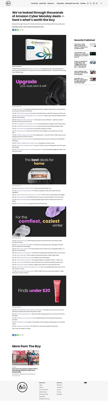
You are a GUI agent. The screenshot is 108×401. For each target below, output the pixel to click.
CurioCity (34, 3)
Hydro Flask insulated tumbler (25, 145)
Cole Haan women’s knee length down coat (28, 267)
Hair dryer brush (21, 131)
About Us (50, 3)
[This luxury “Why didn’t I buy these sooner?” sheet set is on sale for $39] (93, 45)
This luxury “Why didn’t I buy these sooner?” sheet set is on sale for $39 (81, 46)
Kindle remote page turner (24, 314)
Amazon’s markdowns (34, 68)
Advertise (42, 3)
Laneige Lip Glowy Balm (23, 326)
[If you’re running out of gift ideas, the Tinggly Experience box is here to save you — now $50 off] (93, 62)
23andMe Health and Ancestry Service (27, 126)
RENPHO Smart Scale (22, 139)
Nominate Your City (72, 3)
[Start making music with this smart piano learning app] (93, 72)
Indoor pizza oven (21, 197)
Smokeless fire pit (22, 240)
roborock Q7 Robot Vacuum (24, 190)
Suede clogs (20, 262)
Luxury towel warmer (22, 203)
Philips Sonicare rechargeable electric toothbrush (30, 115)
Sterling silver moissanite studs (25, 318)
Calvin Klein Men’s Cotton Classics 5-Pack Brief (29, 310)
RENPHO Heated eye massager (25, 257)
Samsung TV (20, 109)
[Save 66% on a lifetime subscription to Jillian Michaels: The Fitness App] (93, 79)
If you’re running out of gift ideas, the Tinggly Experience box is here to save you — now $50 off (80, 64)
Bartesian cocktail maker (23, 199)
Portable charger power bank (24, 135)
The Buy (83, 3)
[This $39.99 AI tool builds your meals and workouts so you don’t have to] (93, 53)
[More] (54, 3)
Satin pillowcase (21, 322)
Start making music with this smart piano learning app (81, 72)
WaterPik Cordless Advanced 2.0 (25, 119)
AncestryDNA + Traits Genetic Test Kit (27, 123)
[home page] (8, 3)
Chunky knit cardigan (22, 264)
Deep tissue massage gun (24, 252)
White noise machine (22, 248)
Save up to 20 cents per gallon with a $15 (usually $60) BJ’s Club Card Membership (25, 370)
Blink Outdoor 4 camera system (25, 188)
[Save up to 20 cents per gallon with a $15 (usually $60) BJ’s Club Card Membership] (25, 357)
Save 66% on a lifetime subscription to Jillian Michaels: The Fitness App (81, 81)
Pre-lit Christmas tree (22, 244)
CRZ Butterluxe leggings (23, 113)
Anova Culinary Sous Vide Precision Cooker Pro (29, 194)
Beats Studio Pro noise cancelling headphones (29, 149)
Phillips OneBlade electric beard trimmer (27, 143)
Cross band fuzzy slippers (24, 260)
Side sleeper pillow (22, 255)
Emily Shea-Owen (39, 27)
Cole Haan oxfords (22, 128)
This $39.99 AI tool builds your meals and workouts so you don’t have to (81, 55)
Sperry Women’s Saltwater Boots (25, 271)
